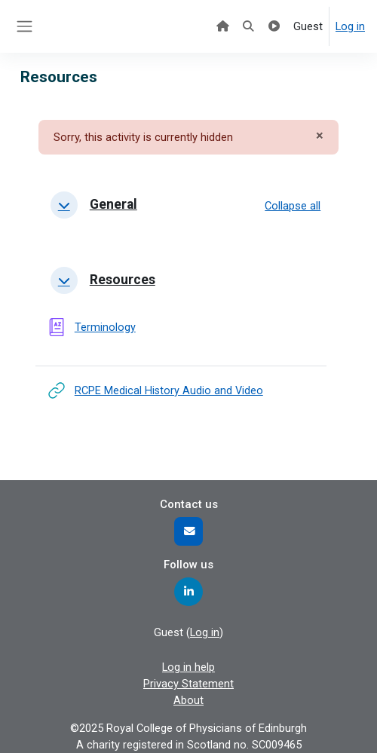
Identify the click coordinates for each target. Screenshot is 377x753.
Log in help (188, 667)
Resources (122, 279)
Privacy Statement (188, 683)
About (188, 700)
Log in (350, 26)
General (113, 204)
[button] (64, 205)
